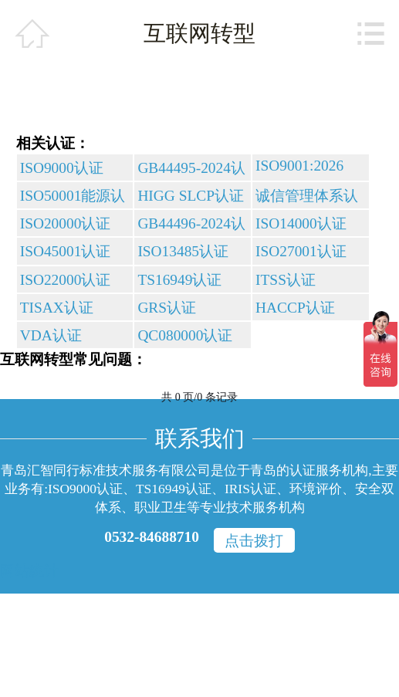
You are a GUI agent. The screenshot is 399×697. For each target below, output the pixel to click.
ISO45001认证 (65, 251)
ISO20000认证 (65, 223)
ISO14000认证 (301, 223)
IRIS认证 (250, 488)
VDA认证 (51, 335)
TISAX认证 (56, 307)
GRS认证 (166, 307)
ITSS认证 (285, 280)
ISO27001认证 (301, 251)
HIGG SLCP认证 (190, 196)
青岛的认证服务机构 (309, 470)
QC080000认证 (184, 335)
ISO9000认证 (61, 168)
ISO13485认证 (182, 251)
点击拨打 (254, 541)
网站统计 (29, 571)
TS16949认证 (179, 280)
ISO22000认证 (65, 280)
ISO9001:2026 (299, 165)
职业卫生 (160, 507)
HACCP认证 (295, 307)
